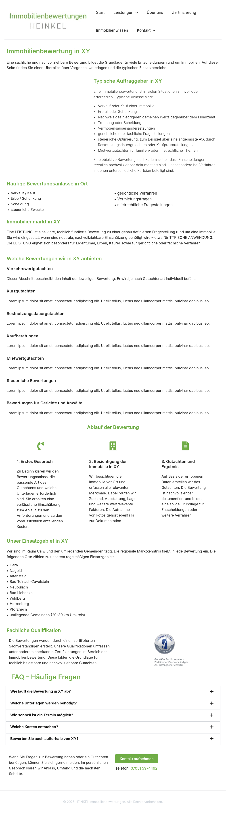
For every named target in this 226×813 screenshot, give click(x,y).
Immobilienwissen (107, 32)
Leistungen (117, 12)
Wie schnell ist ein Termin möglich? (42, 719)
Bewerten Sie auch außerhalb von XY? (45, 743)
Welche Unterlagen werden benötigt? (44, 707)
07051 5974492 (144, 773)
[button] (126, 12)
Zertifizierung (166, 12)
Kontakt (137, 33)
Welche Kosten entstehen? (35, 731)
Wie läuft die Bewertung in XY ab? (41, 695)
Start (96, 12)
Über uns (141, 12)
